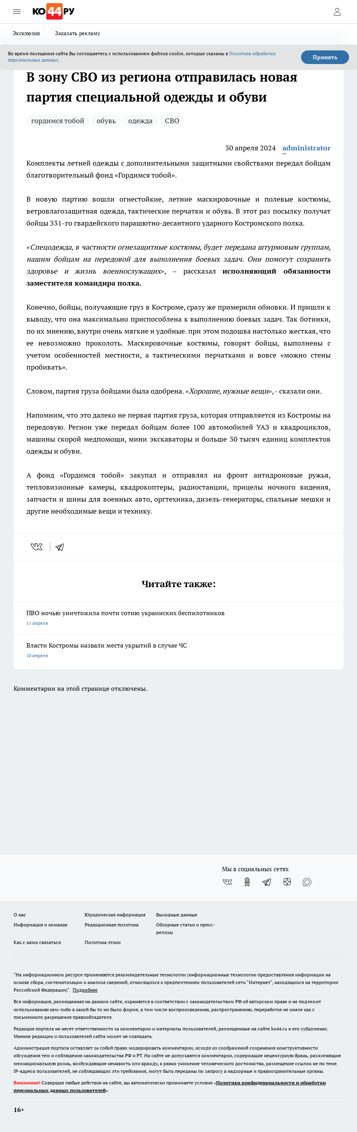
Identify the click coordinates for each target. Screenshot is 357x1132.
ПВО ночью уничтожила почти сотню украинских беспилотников (178, 618)
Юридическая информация (115, 915)
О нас (20, 915)
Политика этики (103, 942)
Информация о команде (40, 925)
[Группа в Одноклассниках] (247, 882)
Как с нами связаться (37, 942)
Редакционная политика (112, 925)
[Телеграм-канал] (267, 882)
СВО (172, 120)
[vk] (37, 546)
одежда (140, 120)
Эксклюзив (26, 33)
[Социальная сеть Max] (307, 882)
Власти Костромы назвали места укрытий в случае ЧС (178, 651)
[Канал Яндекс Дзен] (287, 882)
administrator (306, 147)
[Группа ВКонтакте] (227, 882)
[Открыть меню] (16, 12)
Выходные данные (176, 915)
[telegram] (62, 546)
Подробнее (85, 990)
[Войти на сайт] (337, 12)
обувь (106, 120)
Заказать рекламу (77, 33)
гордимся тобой (57, 120)
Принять (325, 57)
